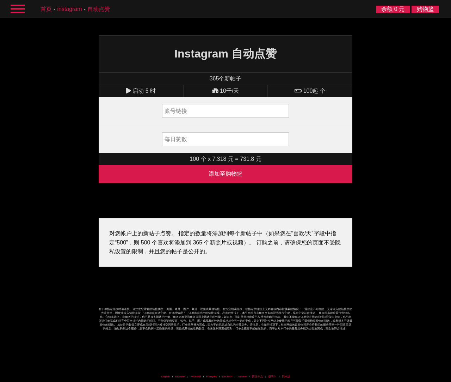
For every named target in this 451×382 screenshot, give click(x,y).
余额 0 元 (392, 9)
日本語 (286, 376)
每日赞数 (176, 139)
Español (180, 376)
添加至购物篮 (225, 174)
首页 (46, 9)
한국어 (272, 376)
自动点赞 (98, 9)
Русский (195, 376)
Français (211, 376)
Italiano (242, 376)
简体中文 (257, 376)
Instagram (69, 9)
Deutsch (227, 376)
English (165, 376)
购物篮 (425, 9)
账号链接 (176, 111)
